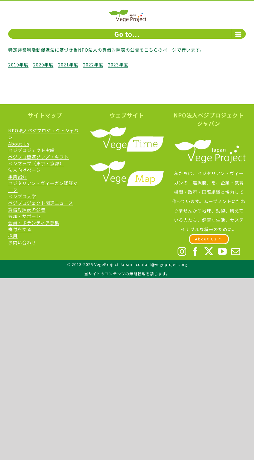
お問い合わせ (22, 242)
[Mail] (235, 251)
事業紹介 (17, 176)
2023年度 (118, 64)
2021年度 (68, 64)
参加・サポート (24, 216)
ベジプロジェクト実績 (31, 150)
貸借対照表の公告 (26, 209)
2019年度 (18, 64)
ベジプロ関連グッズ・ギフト (38, 156)
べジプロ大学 (22, 196)
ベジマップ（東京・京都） (36, 163)
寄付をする (20, 229)
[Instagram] (182, 251)
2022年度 (93, 64)
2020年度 (43, 64)
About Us (18, 143)
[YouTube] (222, 251)
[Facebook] (195, 251)
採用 (13, 235)
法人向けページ (24, 170)
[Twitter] (208, 251)
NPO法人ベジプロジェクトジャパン (43, 133)
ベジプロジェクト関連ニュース (40, 203)
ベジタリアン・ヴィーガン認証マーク (43, 186)
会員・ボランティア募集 (33, 222)
